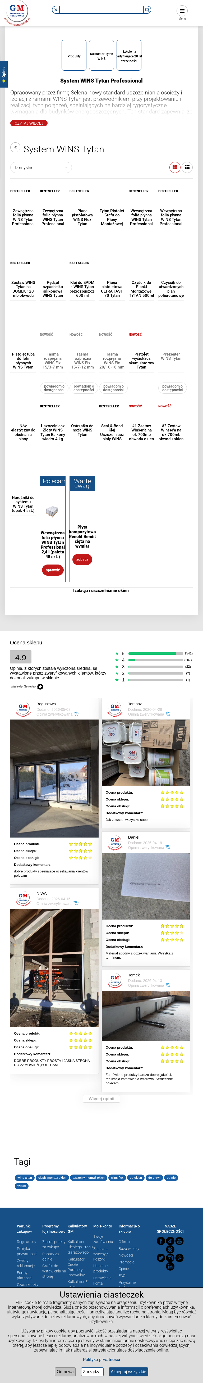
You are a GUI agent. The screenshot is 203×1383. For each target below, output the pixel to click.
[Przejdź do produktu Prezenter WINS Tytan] (171, 345)
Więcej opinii (101, 1099)
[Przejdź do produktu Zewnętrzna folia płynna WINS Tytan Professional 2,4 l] (53, 202)
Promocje (126, 1262)
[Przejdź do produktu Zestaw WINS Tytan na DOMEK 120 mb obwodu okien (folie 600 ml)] (23, 273)
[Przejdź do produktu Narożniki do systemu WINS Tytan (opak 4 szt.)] (23, 489)
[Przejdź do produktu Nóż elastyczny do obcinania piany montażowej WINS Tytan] (23, 417)
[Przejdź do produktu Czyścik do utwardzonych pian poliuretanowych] (171, 273)
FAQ (122, 1275)
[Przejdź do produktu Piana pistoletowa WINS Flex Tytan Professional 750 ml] (82, 202)
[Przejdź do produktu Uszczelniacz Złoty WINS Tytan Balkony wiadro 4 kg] (53, 417)
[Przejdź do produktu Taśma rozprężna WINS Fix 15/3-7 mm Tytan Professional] (53, 345)
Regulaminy (26, 1242)
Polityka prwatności (101, 1359)
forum (21, 1186)
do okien (136, 1178)
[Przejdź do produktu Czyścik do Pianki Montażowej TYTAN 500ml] (141, 273)
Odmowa (65, 1372)
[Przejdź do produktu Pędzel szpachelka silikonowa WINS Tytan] (53, 273)
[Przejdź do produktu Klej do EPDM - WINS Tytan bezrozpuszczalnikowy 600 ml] (82, 273)
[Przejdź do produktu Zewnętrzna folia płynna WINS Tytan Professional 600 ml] (23, 202)
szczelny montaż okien (89, 1178)
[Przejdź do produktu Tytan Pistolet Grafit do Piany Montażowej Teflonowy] (112, 202)
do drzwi (154, 1178)
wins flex (117, 1178)
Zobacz (82, 559)
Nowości (126, 1255)
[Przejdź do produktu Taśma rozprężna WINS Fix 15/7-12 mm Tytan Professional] (82, 345)
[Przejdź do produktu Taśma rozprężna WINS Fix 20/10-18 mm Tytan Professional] (112, 345)
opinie (171, 1178)
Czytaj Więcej (29, 123)
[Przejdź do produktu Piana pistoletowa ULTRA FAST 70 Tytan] (112, 273)
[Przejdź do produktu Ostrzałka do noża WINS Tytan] (82, 417)
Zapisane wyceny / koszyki (100, 1253)
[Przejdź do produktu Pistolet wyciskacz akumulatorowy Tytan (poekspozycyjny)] (141, 345)
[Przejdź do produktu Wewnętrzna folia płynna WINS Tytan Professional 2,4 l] (171, 202)
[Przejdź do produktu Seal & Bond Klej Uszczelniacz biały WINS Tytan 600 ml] (112, 417)
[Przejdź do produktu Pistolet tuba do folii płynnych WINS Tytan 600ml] (23, 345)
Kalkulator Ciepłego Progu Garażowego (80, 1247)
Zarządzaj (92, 1372)
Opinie (124, 1269)
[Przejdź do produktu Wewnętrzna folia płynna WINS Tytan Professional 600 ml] (141, 202)
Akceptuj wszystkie (128, 1372)
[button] (55, 9)
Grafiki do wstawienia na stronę (54, 1271)
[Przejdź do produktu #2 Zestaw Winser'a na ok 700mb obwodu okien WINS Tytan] (171, 417)
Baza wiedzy (129, 1248)
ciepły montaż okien (52, 1178)
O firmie (125, 1242)
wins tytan (24, 1178)
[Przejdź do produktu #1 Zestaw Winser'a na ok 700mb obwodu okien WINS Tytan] (141, 417)
